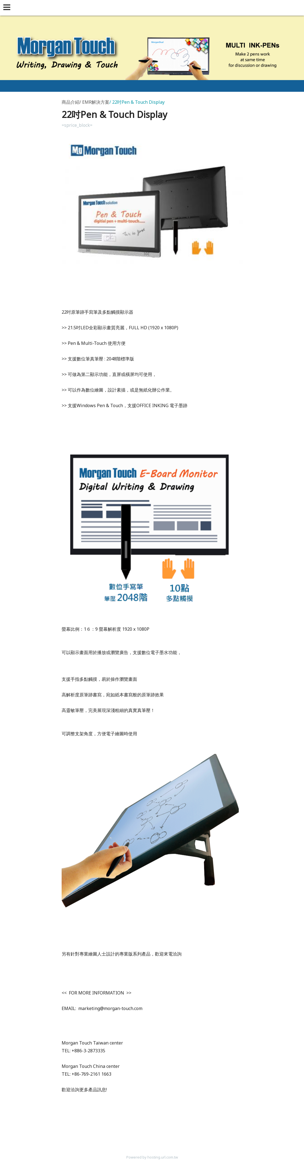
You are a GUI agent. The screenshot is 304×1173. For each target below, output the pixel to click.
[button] (8, 8)
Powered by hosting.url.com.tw (152, 1157)
